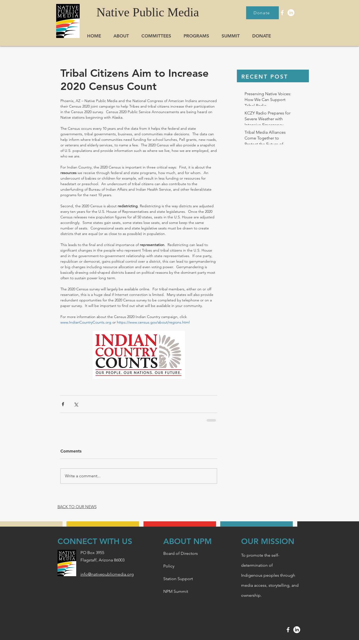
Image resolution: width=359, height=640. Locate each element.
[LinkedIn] (291, 12)
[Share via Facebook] (62, 404)
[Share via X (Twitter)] (75, 404)
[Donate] (262, 12)
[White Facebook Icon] (282, 12)
